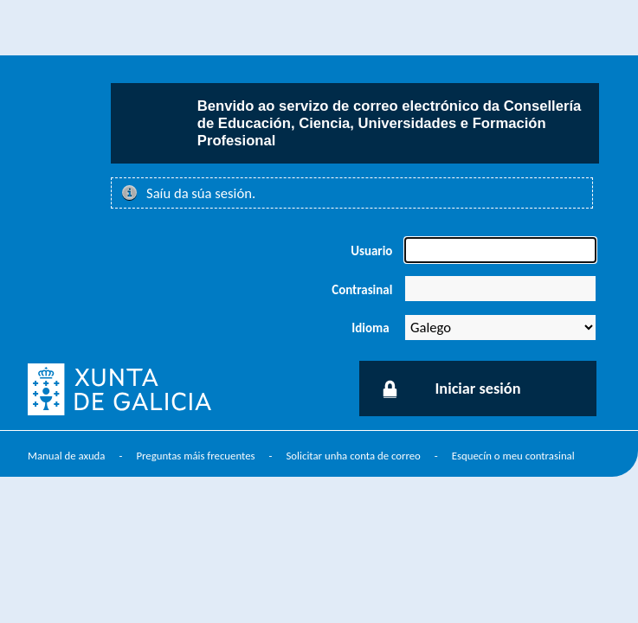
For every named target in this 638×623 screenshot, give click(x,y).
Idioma (370, 328)
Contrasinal (362, 290)
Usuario (371, 251)
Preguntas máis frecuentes (195, 455)
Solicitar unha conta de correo (353, 455)
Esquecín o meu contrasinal (513, 455)
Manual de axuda (66, 455)
